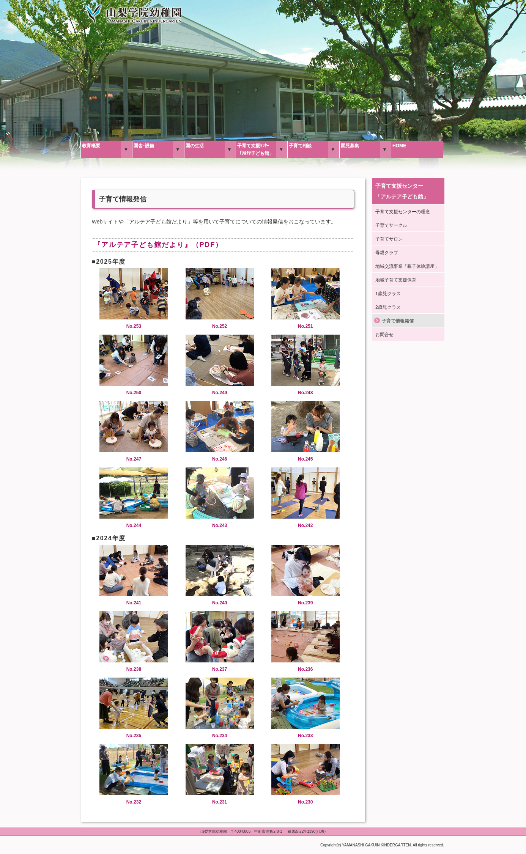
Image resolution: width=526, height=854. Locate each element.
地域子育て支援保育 (395, 280)
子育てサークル (391, 225)
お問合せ (384, 334)
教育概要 (91, 145)
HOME (399, 145)
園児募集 (350, 145)
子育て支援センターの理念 (402, 211)
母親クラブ (386, 252)
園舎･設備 (144, 145)
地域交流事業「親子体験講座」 (407, 266)
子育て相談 (300, 145)
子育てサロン (389, 239)
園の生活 (195, 145)
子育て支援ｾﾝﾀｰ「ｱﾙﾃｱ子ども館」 (255, 149)
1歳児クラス (388, 293)
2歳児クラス (388, 307)
